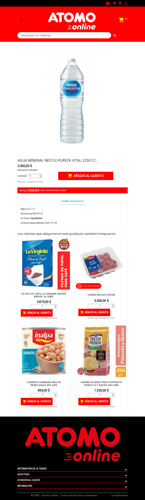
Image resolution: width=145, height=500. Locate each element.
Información (24, 486)
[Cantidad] (35, 176)
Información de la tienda (32, 468)
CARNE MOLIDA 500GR (101, 295)
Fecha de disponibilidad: (33, 223)
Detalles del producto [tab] (73, 201)
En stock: (25, 218)
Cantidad (22, 176)
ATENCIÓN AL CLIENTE (28, 480)
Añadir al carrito (86, 175)
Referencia (26, 213)
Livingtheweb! (119, 496)
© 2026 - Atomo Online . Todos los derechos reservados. (64, 496)
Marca (24, 209)
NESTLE (32, 209)
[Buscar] (64, 35)
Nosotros (23, 474)
